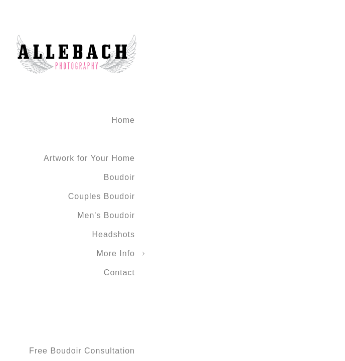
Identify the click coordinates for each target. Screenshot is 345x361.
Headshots (113, 234)
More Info (115, 253)
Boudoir (119, 177)
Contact (119, 272)
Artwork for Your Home (89, 158)
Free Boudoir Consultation (82, 350)
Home (123, 120)
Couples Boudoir (101, 196)
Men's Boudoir (106, 215)
